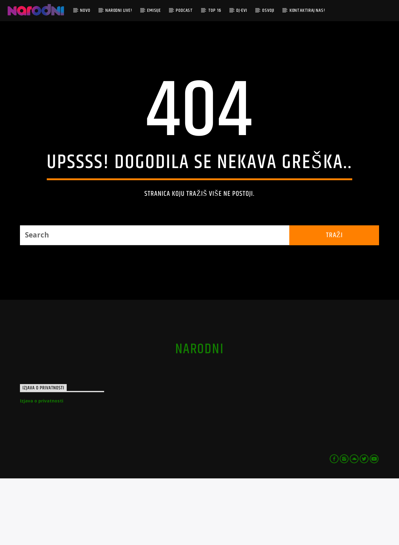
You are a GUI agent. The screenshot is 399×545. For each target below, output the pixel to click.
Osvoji (268, 10)
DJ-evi (241, 10)
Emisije (154, 10)
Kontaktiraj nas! (307, 10)
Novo (85, 10)
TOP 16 (214, 10)
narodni (199, 416)
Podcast (184, 10)
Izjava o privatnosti (41, 467)
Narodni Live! (118, 10)
